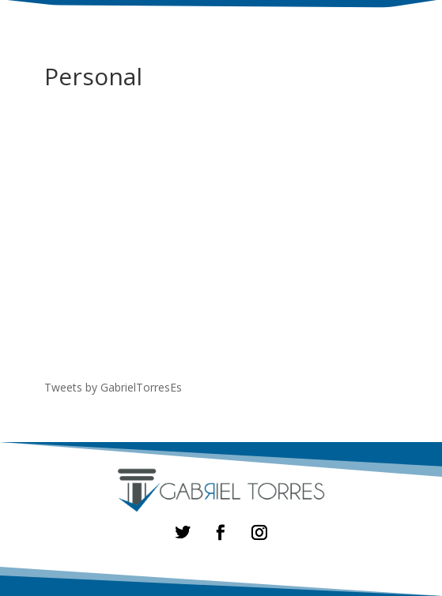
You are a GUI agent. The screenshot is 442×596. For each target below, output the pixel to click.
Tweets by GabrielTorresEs (113, 387)
